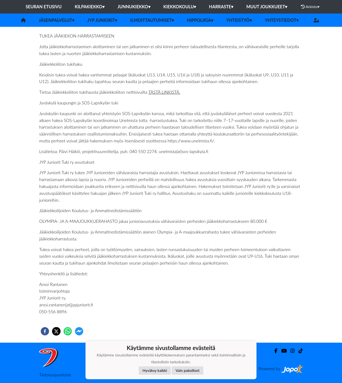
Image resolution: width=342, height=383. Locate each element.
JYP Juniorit (102, 20)
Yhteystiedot (282, 20)
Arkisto (310, 6)
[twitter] (56, 331)
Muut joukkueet (266, 6)
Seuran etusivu (44, 6)
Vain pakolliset (188, 370)
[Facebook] (274, 350)
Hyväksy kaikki (154, 370)
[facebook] (45, 331)
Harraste (221, 6)
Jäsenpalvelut (56, 20)
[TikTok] (299, 350)
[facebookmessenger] (79, 331)
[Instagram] (291, 350)
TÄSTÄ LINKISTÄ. (164, 92)
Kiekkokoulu (179, 6)
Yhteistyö (239, 20)
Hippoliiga (200, 20)
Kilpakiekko (89, 6)
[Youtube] (282, 350)
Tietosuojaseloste (55, 374)
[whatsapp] (67, 331)
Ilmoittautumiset (152, 20)
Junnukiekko (134, 6)
